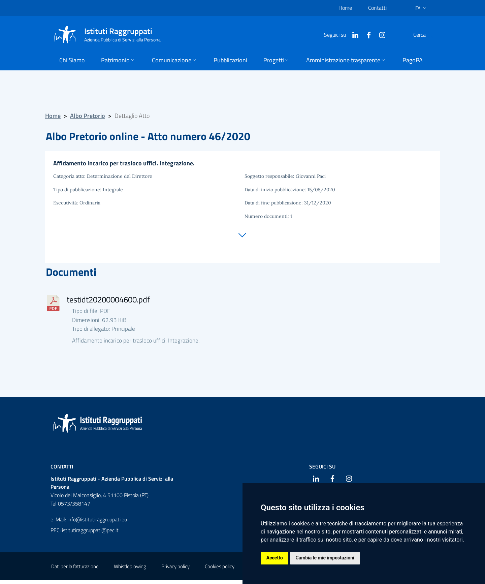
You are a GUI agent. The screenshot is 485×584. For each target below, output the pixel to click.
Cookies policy (219, 570)
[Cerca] (426, 35)
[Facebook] (352, 34)
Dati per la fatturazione (75, 570)
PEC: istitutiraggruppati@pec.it (85, 534)
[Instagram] (366, 34)
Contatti (377, 8)
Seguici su (322, 470)
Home (345, 8)
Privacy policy (175, 570)
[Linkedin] (339, 34)
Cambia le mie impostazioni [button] (326, 557)
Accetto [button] (275, 557)
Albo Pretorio (87, 115)
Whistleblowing (130, 570)
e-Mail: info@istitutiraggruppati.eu (89, 523)
